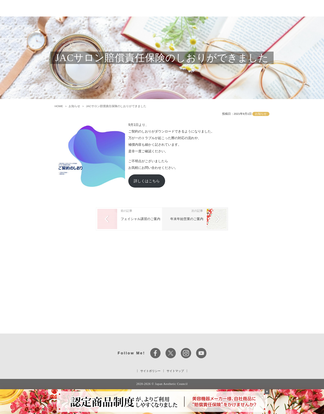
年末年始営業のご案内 (186, 219)
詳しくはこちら (147, 181)
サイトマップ (175, 370)
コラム (279, 8)
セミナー (218, 8)
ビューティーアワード (242, 8)
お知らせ (266, 8)
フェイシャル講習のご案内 (140, 219)
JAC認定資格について (195, 8)
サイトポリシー (150, 370)
